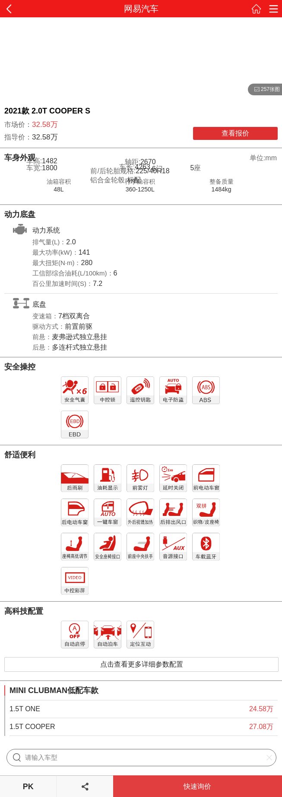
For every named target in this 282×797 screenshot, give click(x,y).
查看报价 (235, 133)
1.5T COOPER (32, 726)
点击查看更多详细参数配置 (141, 664)
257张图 (264, 89)
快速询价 (197, 786)
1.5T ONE (25, 709)
